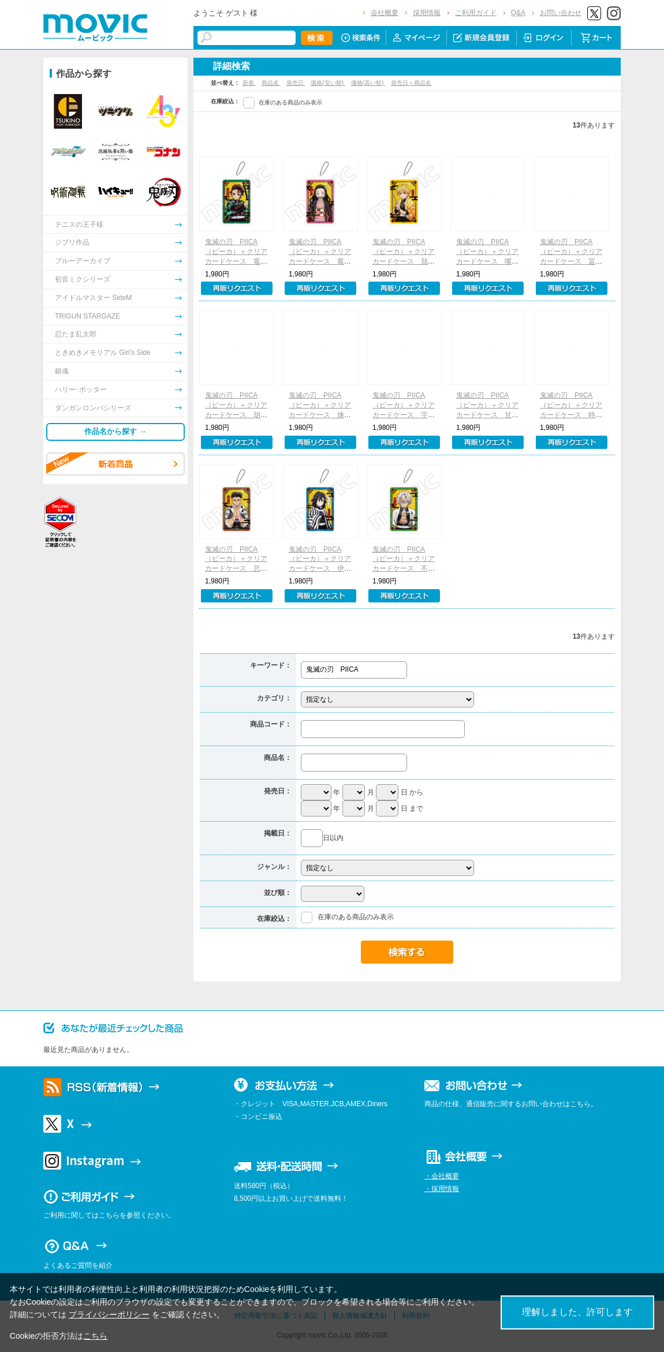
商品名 (271, 83)
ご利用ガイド (476, 13)
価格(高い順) (368, 83)
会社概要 (384, 13)
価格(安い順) (328, 83)
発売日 (295, 83)
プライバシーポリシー (109, 1314)
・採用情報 (441, 1189)
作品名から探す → (115, 431)
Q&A (518, 13)
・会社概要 (441, 1176)
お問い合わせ (560, 13)
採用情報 (427, 13)
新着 (249, 83)
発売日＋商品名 (411, 83)
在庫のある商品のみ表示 (290, 102)
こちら (95, 1335)
